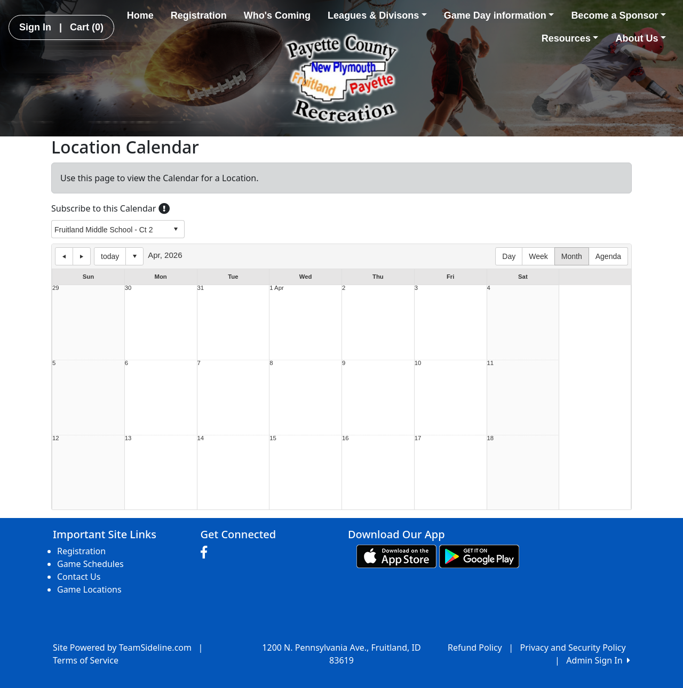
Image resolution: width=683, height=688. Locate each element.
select (175, 229)
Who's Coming (277, 15)
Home (140, 15)
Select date (134, 256)
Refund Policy (475, 647)
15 (272, 438)
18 (490, 438)
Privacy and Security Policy (573, 647)
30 (128, 288)
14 (200, 438)
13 (128, 438)
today (110, 256)
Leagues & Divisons (377, 15)
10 (418, 363)
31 (200, 288)
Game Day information (499, 15)
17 (418, 438)
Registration (199, 15)
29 (55, 288)
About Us (640, 38)
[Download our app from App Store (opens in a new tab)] (396, 556)
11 (490, 363)
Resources (570, 38)
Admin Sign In (598, 660)
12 (55, 438)
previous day (64, 256)
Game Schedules (90, 564)
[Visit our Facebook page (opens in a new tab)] (206, 553)
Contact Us (78, 576)
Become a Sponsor (618, 15)
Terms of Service (85, 660)
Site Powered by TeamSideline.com (122, 647)
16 (345, 438)
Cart (87, 27)
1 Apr (276, 288)
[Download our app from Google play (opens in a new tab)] (479, 556)
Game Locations (89, 589)
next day (82, 256)
